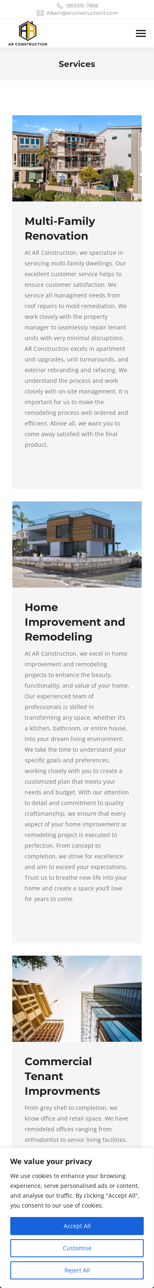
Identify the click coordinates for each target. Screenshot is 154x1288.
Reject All (77, 1270)
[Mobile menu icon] (141, 33)
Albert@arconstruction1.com (77, 13)
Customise (77, 1248)
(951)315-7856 (77, 5)
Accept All (77, 1226)
